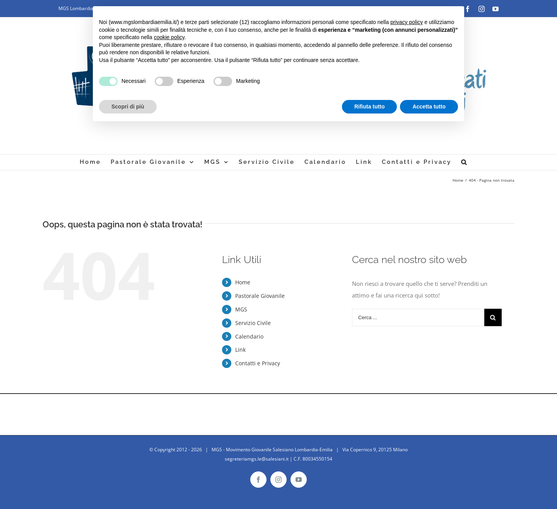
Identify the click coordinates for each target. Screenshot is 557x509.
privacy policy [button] (406, 22)
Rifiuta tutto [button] (369, 106)
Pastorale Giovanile (260, 295)
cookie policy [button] (169, 37)
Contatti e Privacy (257, 363)
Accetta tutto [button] (429, 106)
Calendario (249, 336)
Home (242, 282)
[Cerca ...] (418, 317)
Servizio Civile (253, 323)
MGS (241, 309)
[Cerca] (464, 162)
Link (240, 349)
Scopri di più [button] (127, 106)
